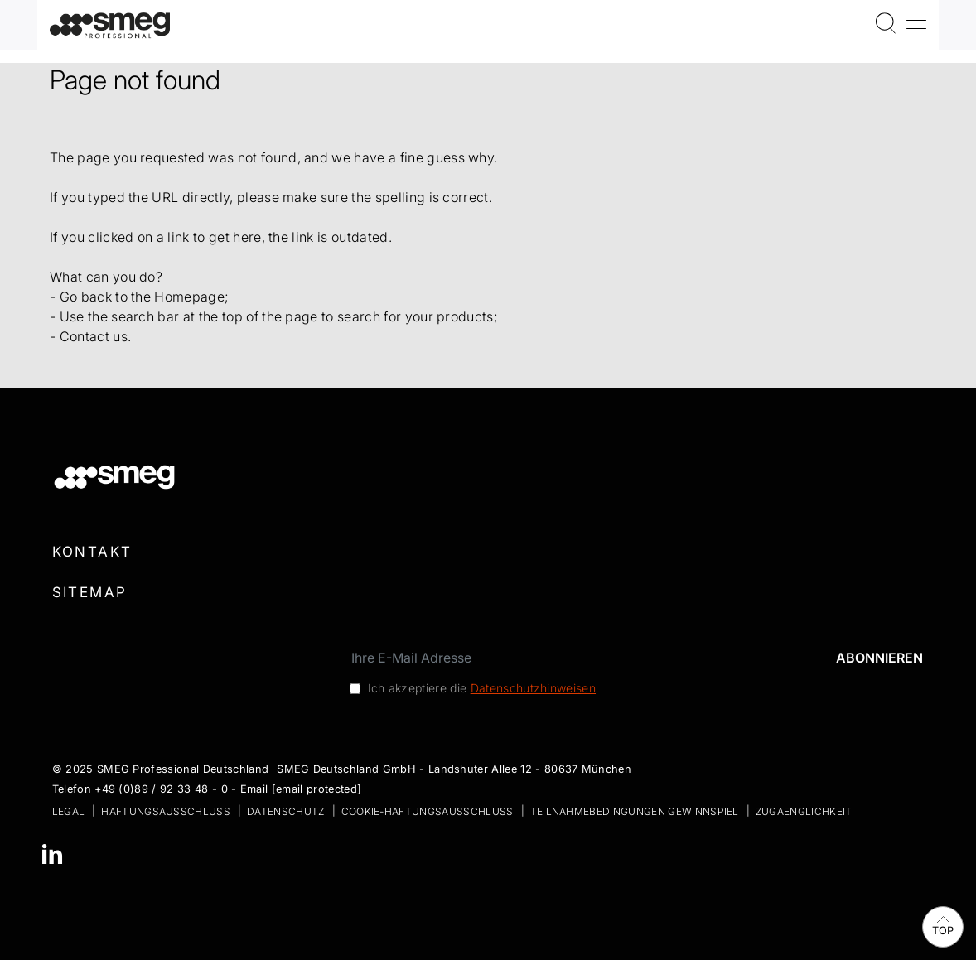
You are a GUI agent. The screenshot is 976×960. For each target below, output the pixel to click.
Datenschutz (286, 811)
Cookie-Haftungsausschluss (427, 811)
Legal (68, 811)
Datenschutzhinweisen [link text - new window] (533, 688)
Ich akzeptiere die (482, 688)
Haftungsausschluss (165, 811)
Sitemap (90, 592)
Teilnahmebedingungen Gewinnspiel (634, 811)
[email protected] (316, 789)
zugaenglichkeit (804, 811)
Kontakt (92, 551)
